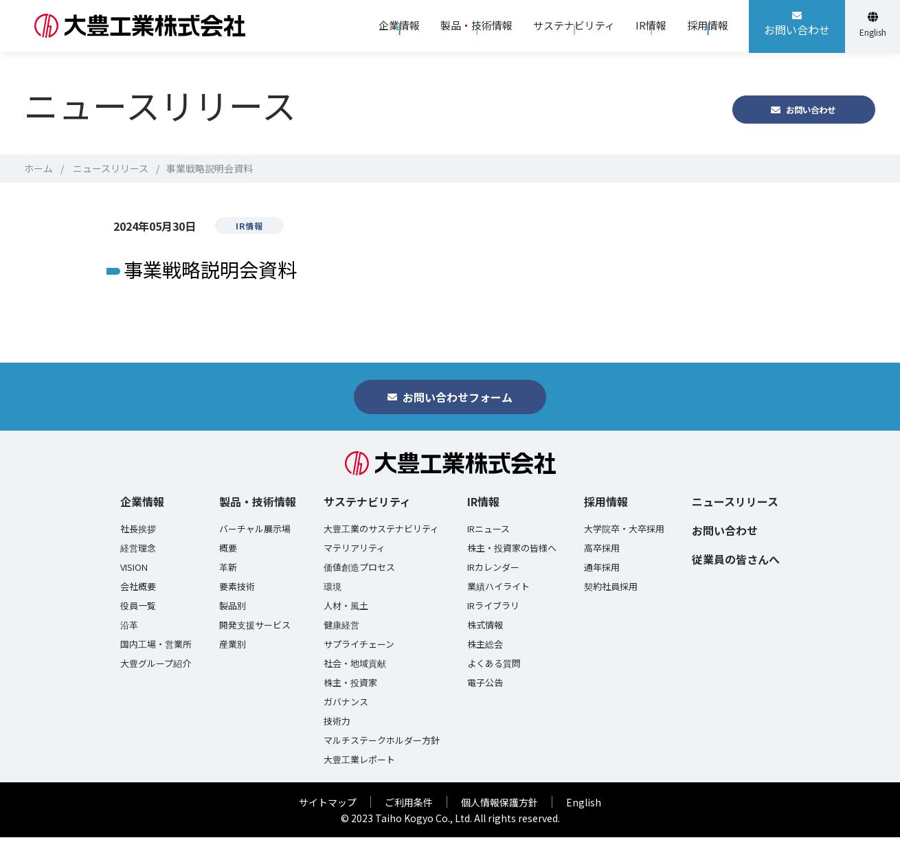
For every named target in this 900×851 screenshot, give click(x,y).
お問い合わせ (725, 543)
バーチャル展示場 (255, 542)
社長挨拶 (138, 542)
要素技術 (237, 600)
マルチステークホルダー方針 (382, 754)
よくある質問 (494, 677)
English (583, 816)
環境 (332, 600)
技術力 (337, 734)
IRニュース (488, 542)
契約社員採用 (611, 600)
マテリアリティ (354, 561)
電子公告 (485, 696)
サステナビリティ (367, 515)
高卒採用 (602, 561)
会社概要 (138, 600)
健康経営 (341, 638)
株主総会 (485, 658)
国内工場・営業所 (156, 658)
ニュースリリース (110, 168)
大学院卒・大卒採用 (624, 542)
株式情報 (485, 638)
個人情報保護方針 (499, 816)
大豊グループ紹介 (155, 677)
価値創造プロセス (359, 581)
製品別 (232, 619)
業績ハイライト (498, 600)
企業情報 (142, 515)
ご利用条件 (409, 816)
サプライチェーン (359, 658)
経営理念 (138, 561)
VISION (134, 581)
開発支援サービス (255, 638)
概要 (228, 561)
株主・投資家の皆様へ (511, 561)
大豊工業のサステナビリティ (381, 542)
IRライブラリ (493, 619)
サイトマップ (328, 816)
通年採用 (602, 581)
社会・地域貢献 (355, 677)
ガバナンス (346, 715)
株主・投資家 (350, 696)
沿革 (129, 638)
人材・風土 (346, 619)
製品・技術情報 (257, 515)
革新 (228, 581)
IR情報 (483, 515)
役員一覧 (138, 619)
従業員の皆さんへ (736, 572)
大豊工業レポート (359, 773)
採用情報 (606, 515)
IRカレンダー (493, 581)
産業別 (232, 658)
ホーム (38, 168)
